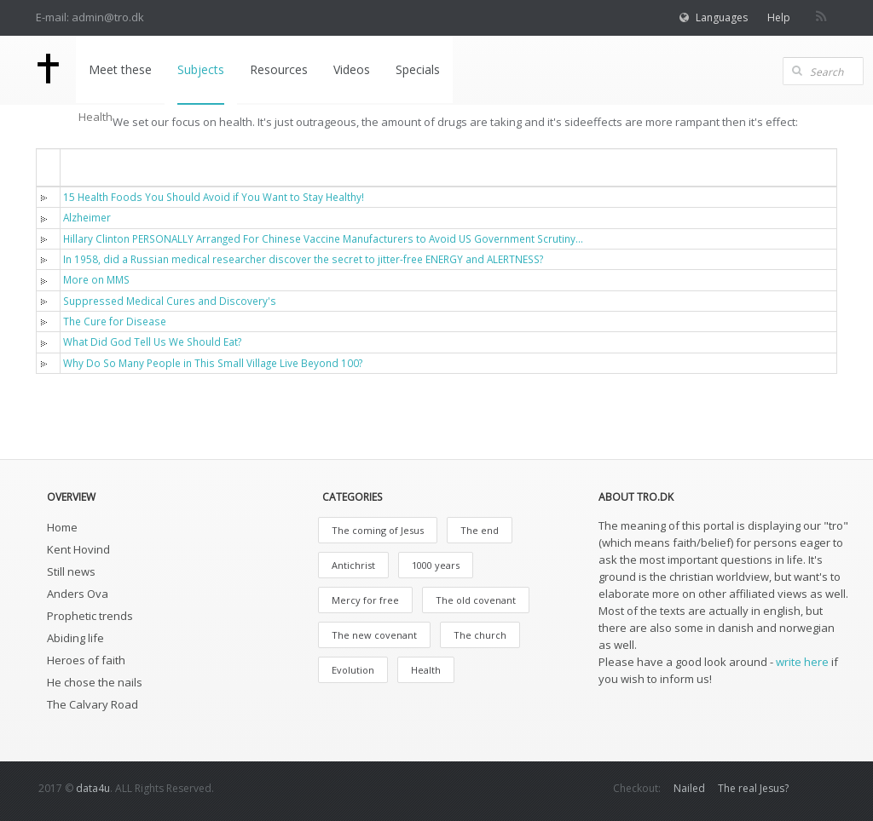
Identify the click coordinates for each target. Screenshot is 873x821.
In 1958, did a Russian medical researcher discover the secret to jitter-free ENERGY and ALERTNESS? (303, 259)
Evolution (353, 669)
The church (480, 635)
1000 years (436, 565)
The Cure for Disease (114, 321)
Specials (417, 69)
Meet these (119, 69)
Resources (278, 69)
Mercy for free (365, 600)
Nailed (689, 788)
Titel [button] (86, 166)
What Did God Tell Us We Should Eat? (152, 341)
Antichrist (353, 565)
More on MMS (96, 279)
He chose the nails (94, 682)
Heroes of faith (86, 660)
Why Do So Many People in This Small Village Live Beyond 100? (212, 363)
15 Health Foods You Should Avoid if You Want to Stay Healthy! (213, 197)
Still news (71, 571)
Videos (350, 69)
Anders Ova (77, 593)
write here (802, 661)
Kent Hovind (78, 549)
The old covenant (476, 600)
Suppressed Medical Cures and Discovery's (169, 300)
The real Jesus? (753, 788)
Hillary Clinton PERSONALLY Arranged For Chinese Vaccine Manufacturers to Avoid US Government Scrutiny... (323, 238)
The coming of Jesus (378, 530)
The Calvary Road (92, 704)
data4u (93, 788)
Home (62, 527)
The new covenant (374, 635)
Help (778, 17)
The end (479, 530)
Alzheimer (87, 217)
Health (426, 669)
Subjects (199, 69)
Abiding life (75, 638)
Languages (722, 17)
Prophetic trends (90, 615)
